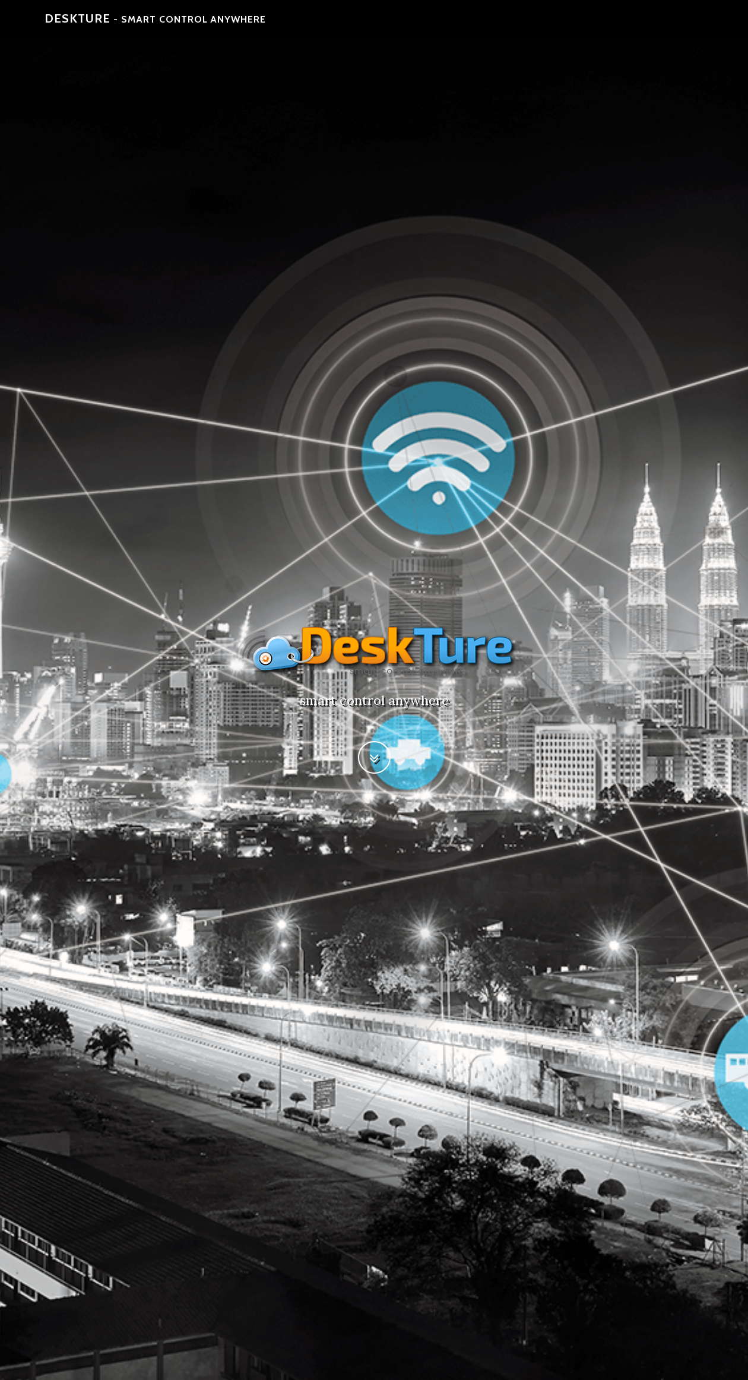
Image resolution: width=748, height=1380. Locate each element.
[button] (374, 757)
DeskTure (156, 24)
